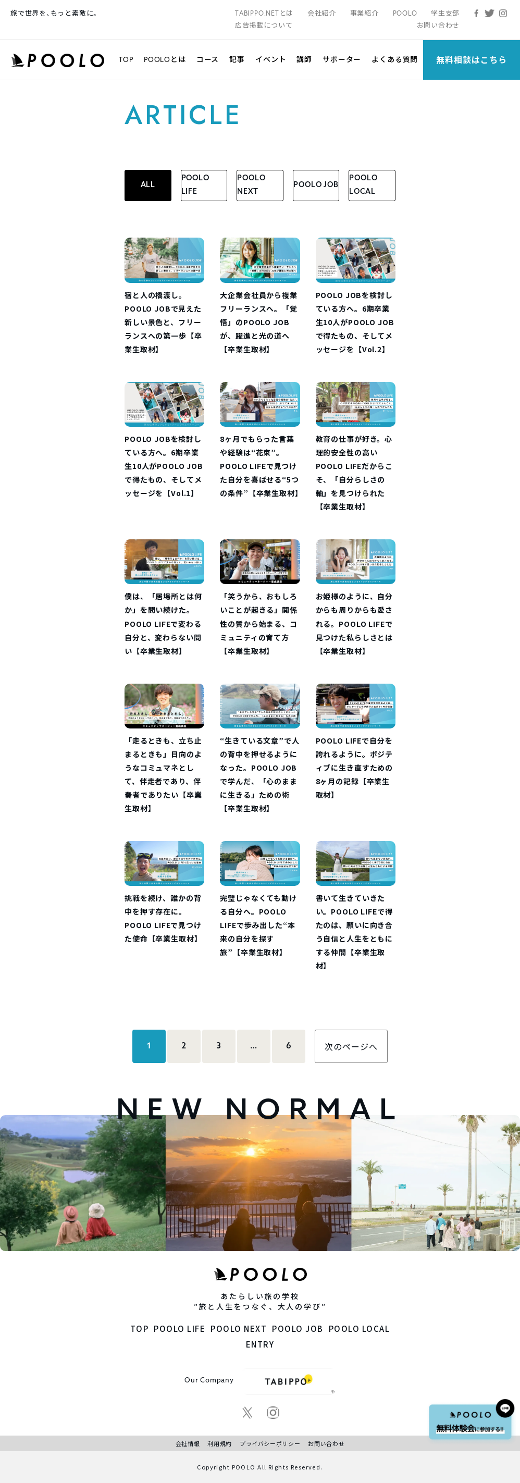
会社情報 (188, 1443)
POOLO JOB (316, 185)
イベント (270, 59)
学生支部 (445, 13)
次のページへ (351, 1046)
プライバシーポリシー (270, 1443)
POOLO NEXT (251, 185)
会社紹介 (321, 13)
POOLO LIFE (195, 185)
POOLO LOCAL (363, 185)
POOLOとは (165, 59)
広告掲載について (263, 25)
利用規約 (219, 1443)
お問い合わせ (438, 25)
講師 (304, 59)
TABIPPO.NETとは (264, 13)
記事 (237, 59)
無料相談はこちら (471, 59)
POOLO (405, 13)
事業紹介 (364, 13)
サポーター (342, 59)
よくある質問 (395, 59)
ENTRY (260, 1344)
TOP (126, 59)
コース (207, 59)
